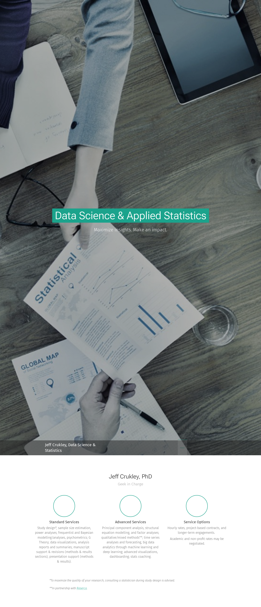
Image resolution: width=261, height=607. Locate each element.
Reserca (82, 588)
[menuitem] (197, 447)
